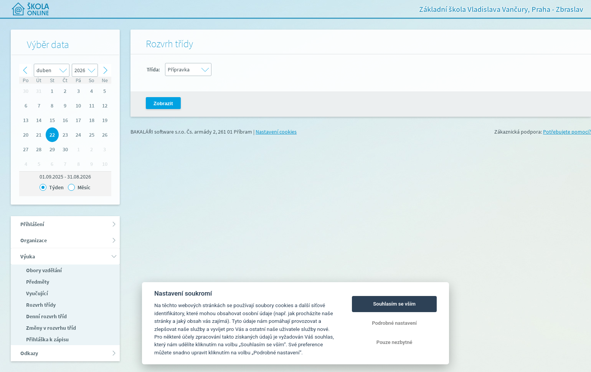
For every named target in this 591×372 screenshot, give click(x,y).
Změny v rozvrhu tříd (50, 327)
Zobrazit (163, 103)
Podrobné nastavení (394, 323)
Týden (56, 187)
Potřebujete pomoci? (567, 131)
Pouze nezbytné (394, 342)
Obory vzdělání (43, 270)
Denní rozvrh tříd (46, 316)
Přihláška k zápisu (47, 339)
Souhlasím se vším (394, 304)
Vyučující (36, 293)
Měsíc (84, 187)
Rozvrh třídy (40, 304)
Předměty (37, 281)
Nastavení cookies (276, 131)
